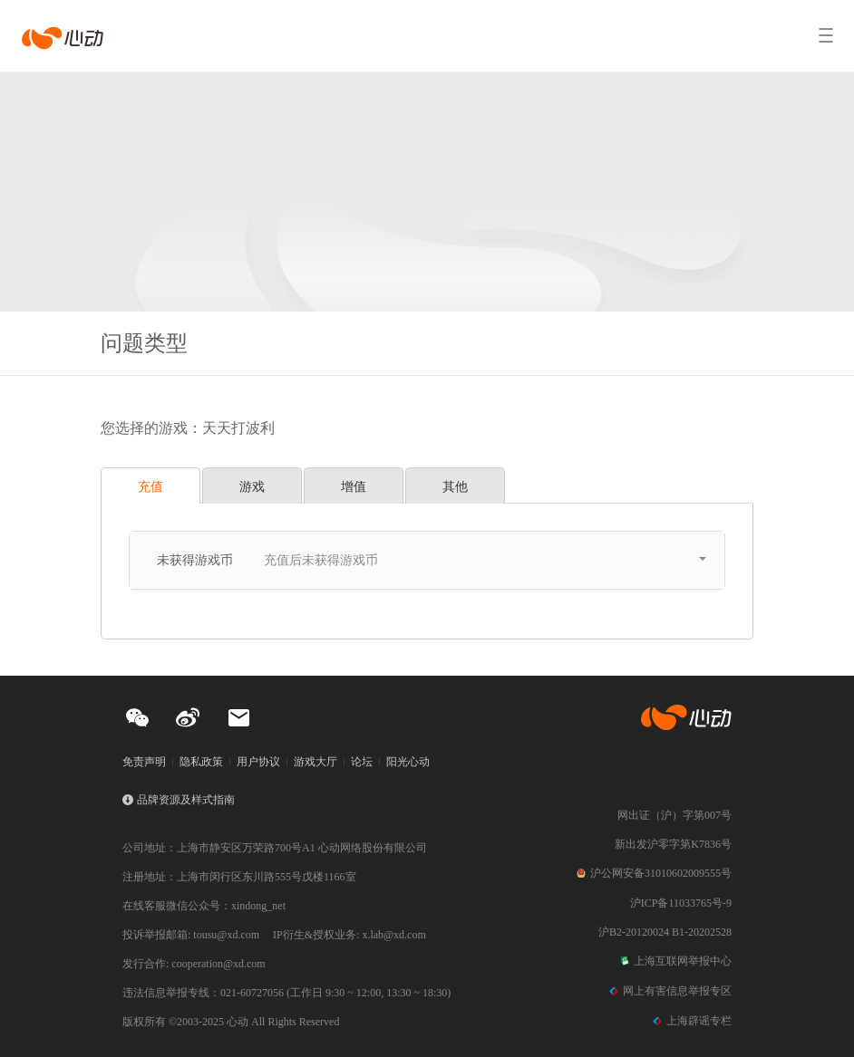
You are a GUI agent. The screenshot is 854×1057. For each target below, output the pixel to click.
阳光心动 (408, 761)
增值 (353, 486)
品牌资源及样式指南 (186, 799)
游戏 (252, 486)
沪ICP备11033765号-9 (681, 903)
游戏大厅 (315, 761)
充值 (150, 486)
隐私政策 (201, 761)
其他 (455, 486)
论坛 (362, 761)
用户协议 (258, 761)
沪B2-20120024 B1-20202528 (665, 932)
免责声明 (144, 761)
